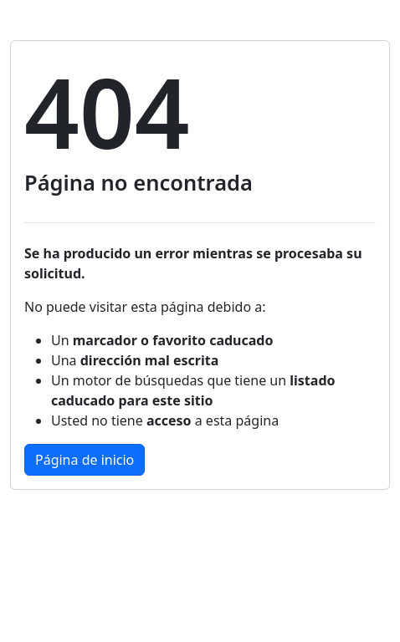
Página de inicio (84, 460)
